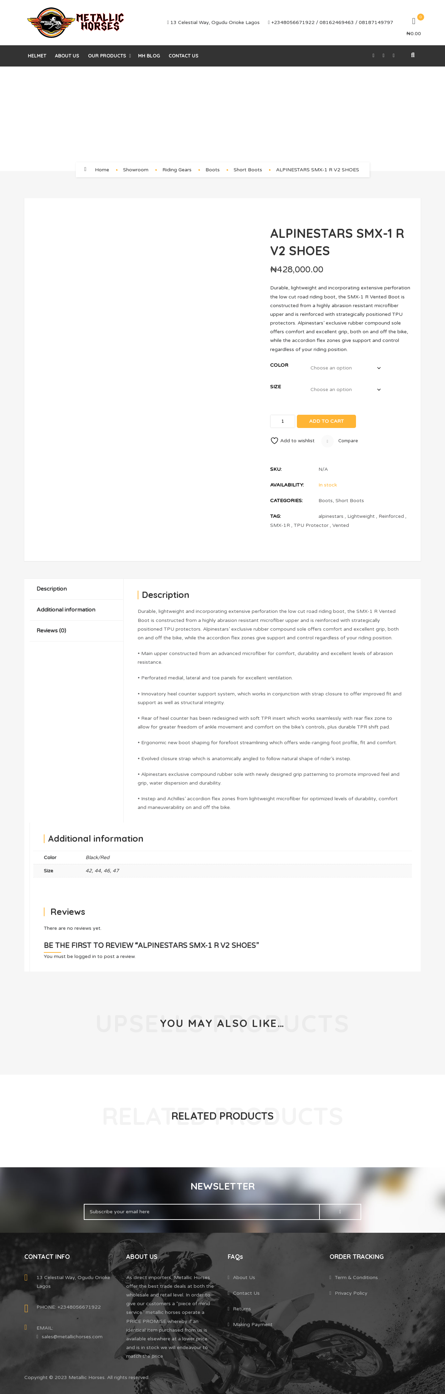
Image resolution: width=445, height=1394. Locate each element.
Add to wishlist (292, 441)
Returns (242, 1309)
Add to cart (326, 421)
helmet (37, 56)
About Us (67, 56)
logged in (85, 956)
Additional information (66, 609)
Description (52, 588)
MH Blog (149, 56)
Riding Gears (177, 170)
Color (279, 365)
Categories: (286, 501)
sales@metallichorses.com (72, 1337)
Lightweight (361, 516)
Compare (339, 441)
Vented (340, 525)
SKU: (276, 469)
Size (275, 387)
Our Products (107, 56)
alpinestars (330, 516)
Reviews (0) (51, 630)
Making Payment (253, 1324)
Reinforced (391, 516)
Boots (212, 170)
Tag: (275, 516)
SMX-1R (280, 525)
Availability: (287, 485)
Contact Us (184, 56)
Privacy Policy (351, 1293)
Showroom (135, 170)
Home (102, 170)
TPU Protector (311, 525)
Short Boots (248, 170)
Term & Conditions (356, 1277)
